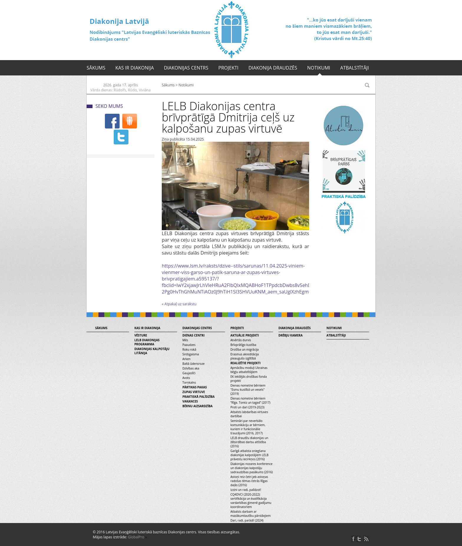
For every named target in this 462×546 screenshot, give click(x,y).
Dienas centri (193, 335)
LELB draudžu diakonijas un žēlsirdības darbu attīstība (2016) (249, 442)
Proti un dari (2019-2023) (247, 407)
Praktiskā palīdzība (198, 397)
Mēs (185, 340)
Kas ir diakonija (135, 68)
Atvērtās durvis (240, 340)
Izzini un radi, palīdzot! (245, 490)
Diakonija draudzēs (272, 68)
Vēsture (140, 335)
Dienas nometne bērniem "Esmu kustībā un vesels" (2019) (247, 389)
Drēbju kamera (290, 335)
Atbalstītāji (354, 68)
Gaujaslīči (188, 373)
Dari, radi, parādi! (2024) (246, 520)
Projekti (228, 68)
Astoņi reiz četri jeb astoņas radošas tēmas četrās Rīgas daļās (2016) (249, 481)
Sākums (96, 68)
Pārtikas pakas (194, 387)
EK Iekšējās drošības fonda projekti (248, 379)
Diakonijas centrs (186, 68)
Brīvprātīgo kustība (243, 345)
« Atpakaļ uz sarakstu (179, 303)
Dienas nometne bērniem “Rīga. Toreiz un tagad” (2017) (250, 400)
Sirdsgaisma (190, 354)
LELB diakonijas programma (147, 342)
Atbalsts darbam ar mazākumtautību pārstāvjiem (250, 513)
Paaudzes (188, 345)
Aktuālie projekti (244, 335)
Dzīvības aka (190, 368)
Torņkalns (189, 382)
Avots (186, 378)
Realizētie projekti (245, 363)
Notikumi (318, 68)
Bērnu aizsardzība (197, 406)
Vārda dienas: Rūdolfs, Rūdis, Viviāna (120, 90)
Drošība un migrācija (244, 349)
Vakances (190, 401)
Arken (186, 359)
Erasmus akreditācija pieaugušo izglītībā (244, 356)
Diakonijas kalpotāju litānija (151, 351)
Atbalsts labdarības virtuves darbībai (249, 414)
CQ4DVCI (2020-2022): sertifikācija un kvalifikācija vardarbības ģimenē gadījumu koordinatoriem (250, 500)
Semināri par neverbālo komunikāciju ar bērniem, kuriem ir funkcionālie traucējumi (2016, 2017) (247, 427)
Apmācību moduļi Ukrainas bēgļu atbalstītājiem (249, 370)
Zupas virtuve (193, 392)
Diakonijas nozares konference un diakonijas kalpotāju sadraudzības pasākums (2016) (251, 468)
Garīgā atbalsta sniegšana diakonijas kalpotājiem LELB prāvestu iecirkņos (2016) (249, 455)
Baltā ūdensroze (193, 364)
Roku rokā (189, 349)
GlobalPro (136, 537)
